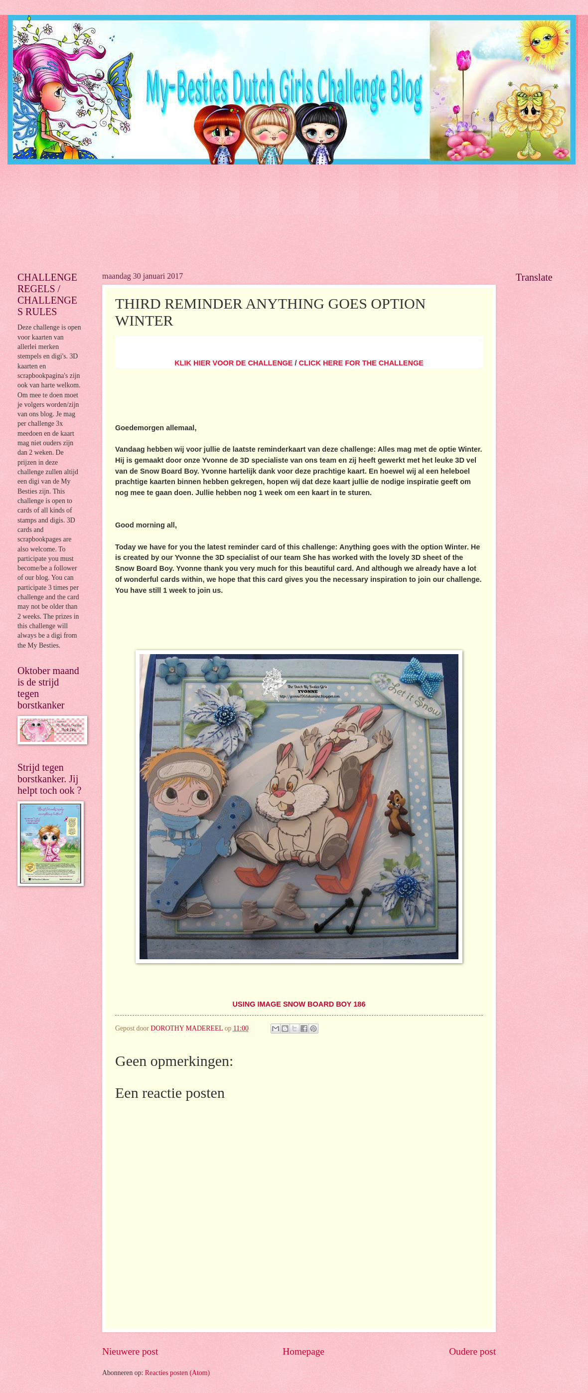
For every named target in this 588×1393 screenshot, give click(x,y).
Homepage (303, 1351)
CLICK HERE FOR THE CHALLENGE (361, 363)
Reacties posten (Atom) (177, 1373)
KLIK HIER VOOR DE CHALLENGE (233, 363)
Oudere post (472, 1351)
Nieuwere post (130, 1351)
